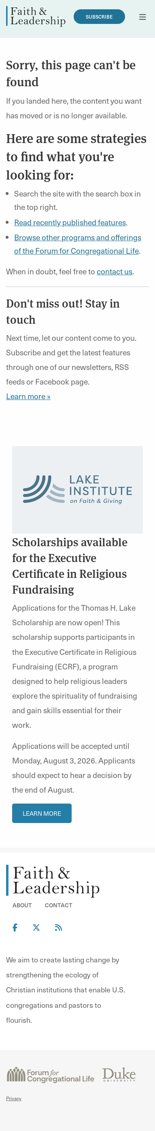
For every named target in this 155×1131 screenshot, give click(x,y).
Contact (58, 905)
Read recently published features (70, 222)
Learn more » (28, 396)
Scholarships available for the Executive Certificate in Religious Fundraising (69, 565)
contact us (114, 271)
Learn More (42, 813)
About (22, 905)
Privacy (13, 1098)
